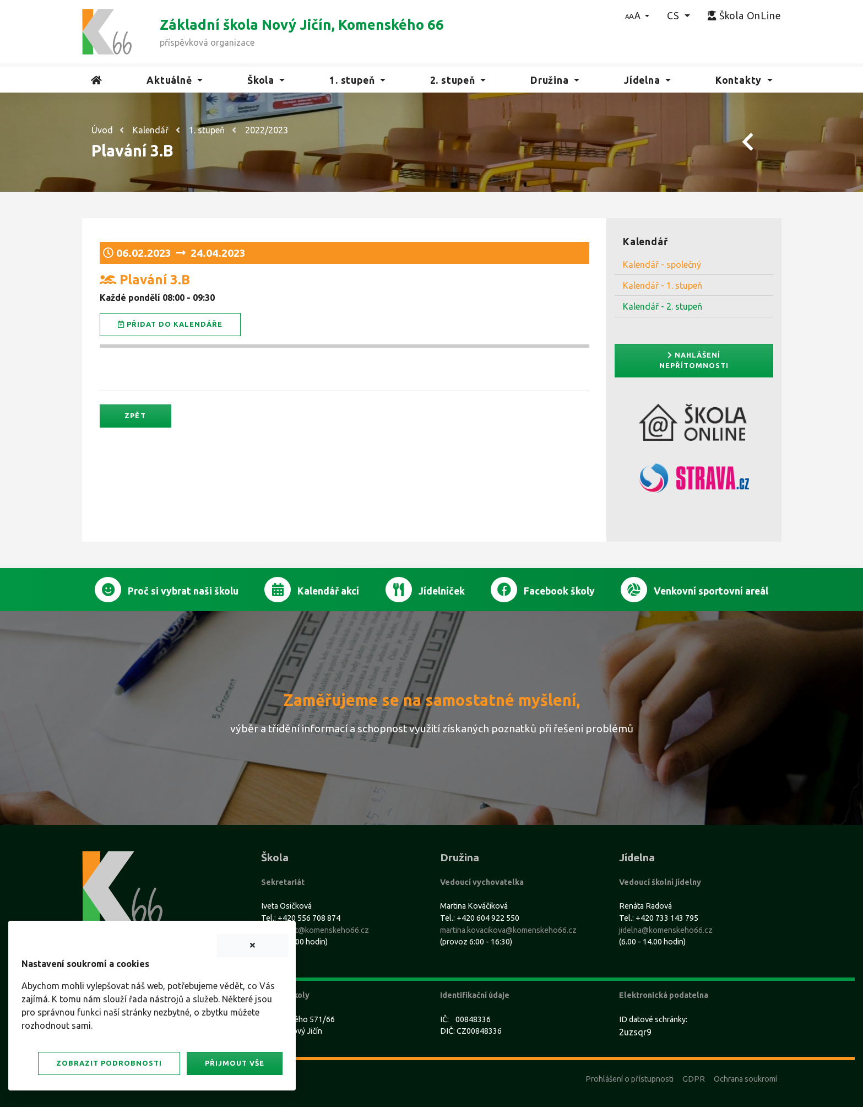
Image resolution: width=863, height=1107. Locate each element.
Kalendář (151, 130)
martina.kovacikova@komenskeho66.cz (508, 930)
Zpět (134, 415)
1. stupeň (207, 130)
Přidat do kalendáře (170, 324)
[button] (637, 15)
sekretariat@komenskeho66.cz (315, 930)
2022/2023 (266, 130)
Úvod (102, 130)
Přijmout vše (234, 1063)
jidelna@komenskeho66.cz (666, 930)
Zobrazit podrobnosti (109, 1063)
